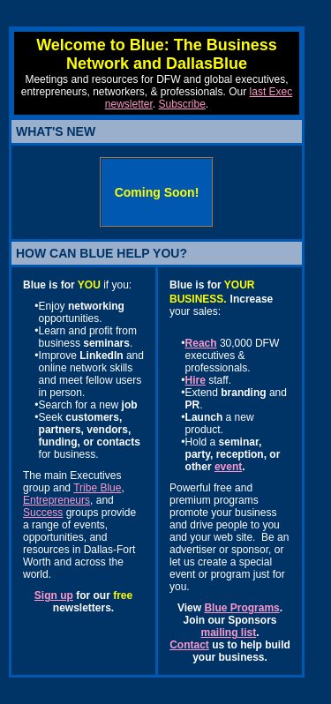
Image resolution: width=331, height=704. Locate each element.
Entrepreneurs (56, 500)
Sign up (53, 595)
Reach (201, 343)
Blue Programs (241, 608)
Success (43, 512)
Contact (189, 645)
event (228, 467)
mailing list (228, 632)
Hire (195, 380)
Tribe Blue (97, 488)
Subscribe (181, 104)
